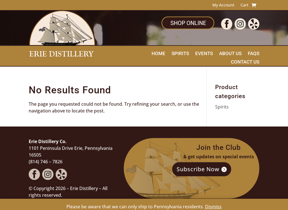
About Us (230, 53)
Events (204, 53)
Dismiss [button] (213, 207)
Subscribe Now (198, 169)
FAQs (253, 53)
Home (158, 53)
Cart (244, 5)
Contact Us (245, 62)
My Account (223, 5)
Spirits (180, 53)
